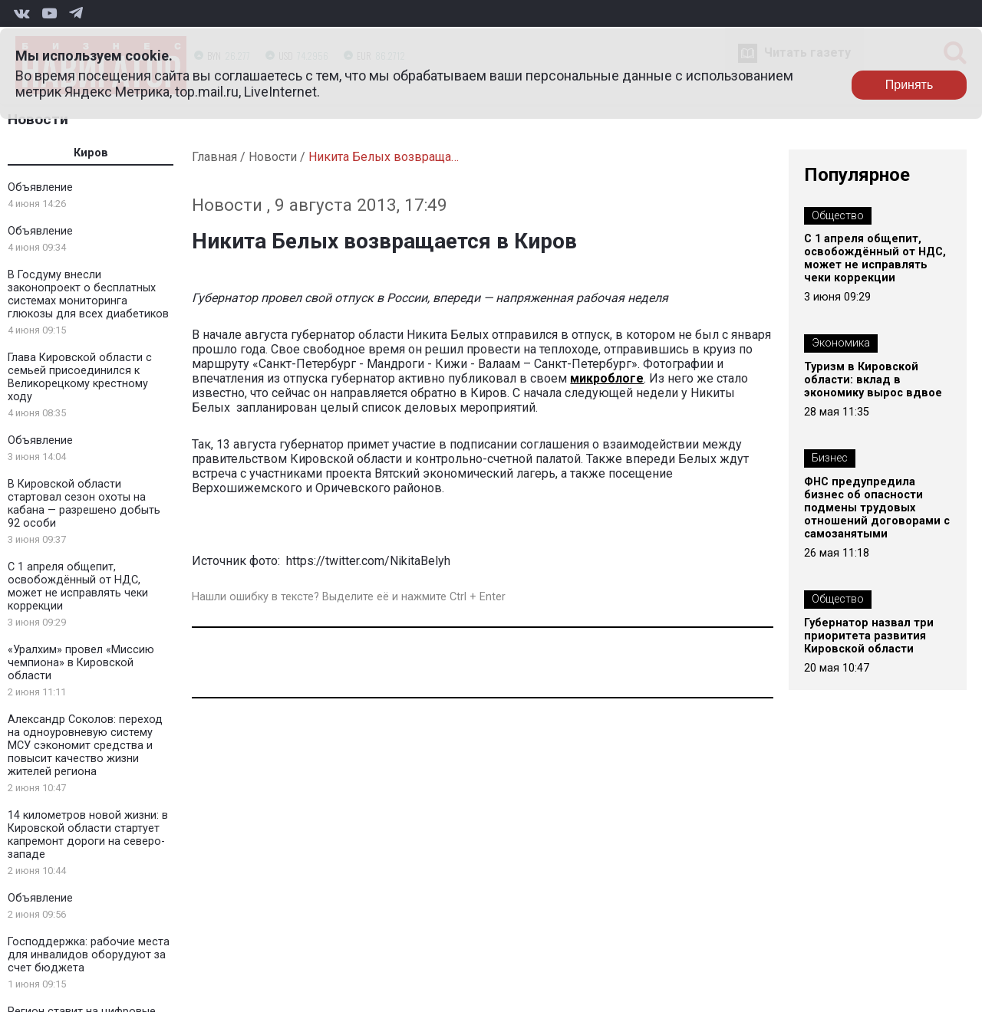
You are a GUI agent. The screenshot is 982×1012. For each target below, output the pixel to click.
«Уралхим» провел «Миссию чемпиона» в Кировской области (81, 662)
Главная (214, 157)
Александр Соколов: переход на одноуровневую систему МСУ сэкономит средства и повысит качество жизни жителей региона (85, 745)
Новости (38, 119)
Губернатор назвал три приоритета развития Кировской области (869, 636)
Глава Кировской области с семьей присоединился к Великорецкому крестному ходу (80, 377)
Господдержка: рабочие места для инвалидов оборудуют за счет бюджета (89, 954)
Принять (909, 84)
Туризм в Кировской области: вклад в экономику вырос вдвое (873, 379)
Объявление (40, 187)
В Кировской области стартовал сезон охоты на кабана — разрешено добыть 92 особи (84, 504)
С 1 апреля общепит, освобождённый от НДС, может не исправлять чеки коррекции (78, 586)
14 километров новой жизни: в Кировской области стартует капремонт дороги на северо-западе (88, 835)
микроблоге (607, 378)
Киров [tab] (91, 152)
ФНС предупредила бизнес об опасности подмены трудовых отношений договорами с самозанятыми (877, 507)
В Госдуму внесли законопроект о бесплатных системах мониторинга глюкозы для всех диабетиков (88, 294)
